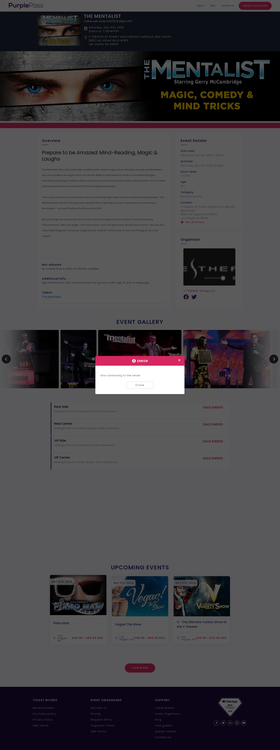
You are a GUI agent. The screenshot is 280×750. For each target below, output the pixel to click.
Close (139, 385)
